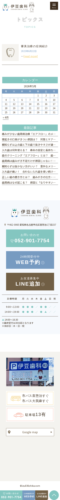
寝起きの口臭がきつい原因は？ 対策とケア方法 (30, 139)
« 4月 (6, 117)
